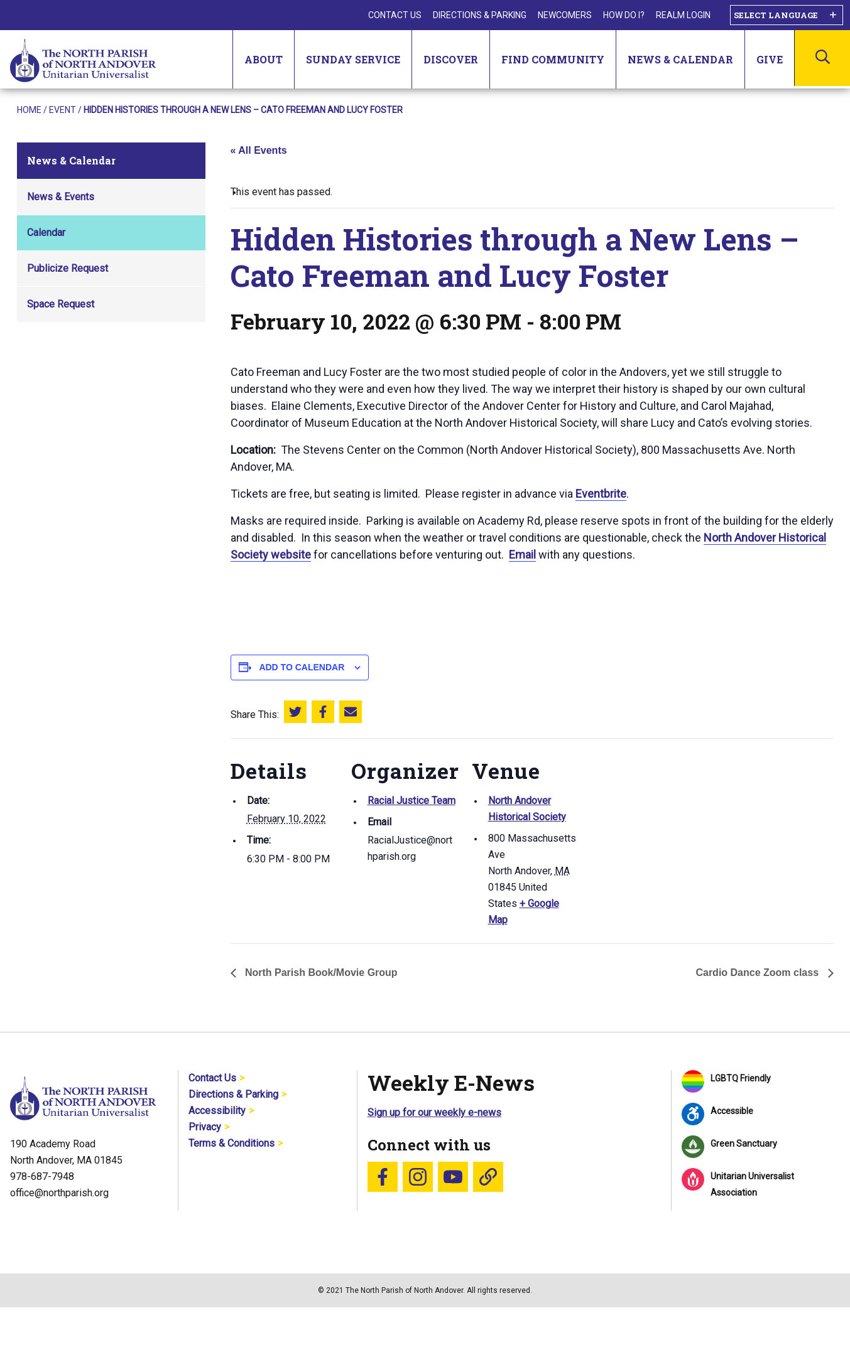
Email (522, 554)
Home (29, 110)
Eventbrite (600, 493)
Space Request (60, 304)
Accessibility (217, 1111)
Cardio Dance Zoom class (758, 972)
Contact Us (395, 15)
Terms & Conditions (231, 1143)
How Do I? (624, 15)
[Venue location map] (658, 824)
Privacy (204, 1127)
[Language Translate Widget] (786, 15)
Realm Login (683, 15)
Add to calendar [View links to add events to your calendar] (301, 667)
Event (62, 110)
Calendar (46, 232)
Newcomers (565, 15)
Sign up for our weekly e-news (434, 1112)
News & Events (60, 197)
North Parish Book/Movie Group (320, 972)
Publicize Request (67, 268)
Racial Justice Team (411, 801)
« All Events (259, 150)
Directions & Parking (479, 15)
